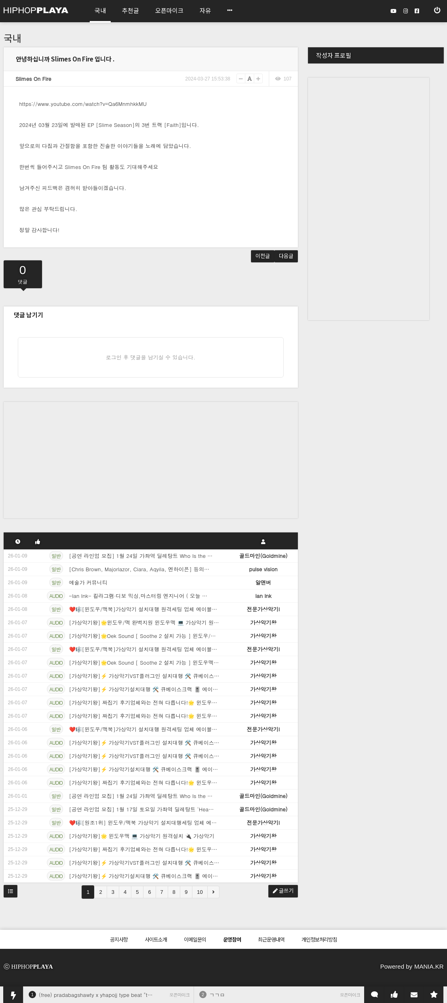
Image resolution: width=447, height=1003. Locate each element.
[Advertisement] (150, 458)
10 (199, 892)
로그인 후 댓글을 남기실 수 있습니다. (151, 357)
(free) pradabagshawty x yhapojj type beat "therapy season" (112, 995)
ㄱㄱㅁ (217, 995)
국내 (12, 38)
